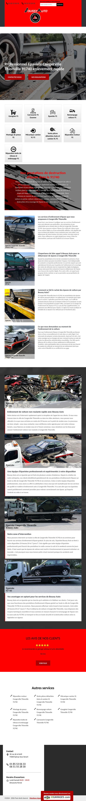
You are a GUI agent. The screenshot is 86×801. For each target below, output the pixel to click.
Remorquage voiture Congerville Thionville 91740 (44, 712)
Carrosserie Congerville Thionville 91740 (45, 721)
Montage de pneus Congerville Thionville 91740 (20, 712)
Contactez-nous (15, 77)
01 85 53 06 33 (12, 3)
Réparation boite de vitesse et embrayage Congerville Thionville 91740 (20, 724)
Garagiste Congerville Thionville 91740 (68, 710)
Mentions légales (36, 798)
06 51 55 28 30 (28, 3)
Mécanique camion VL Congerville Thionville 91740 (68, 699)
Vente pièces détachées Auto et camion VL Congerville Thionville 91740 (45, 700)
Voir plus (43, 663)
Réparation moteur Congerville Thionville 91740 (20, 699)
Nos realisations (39, 77)
